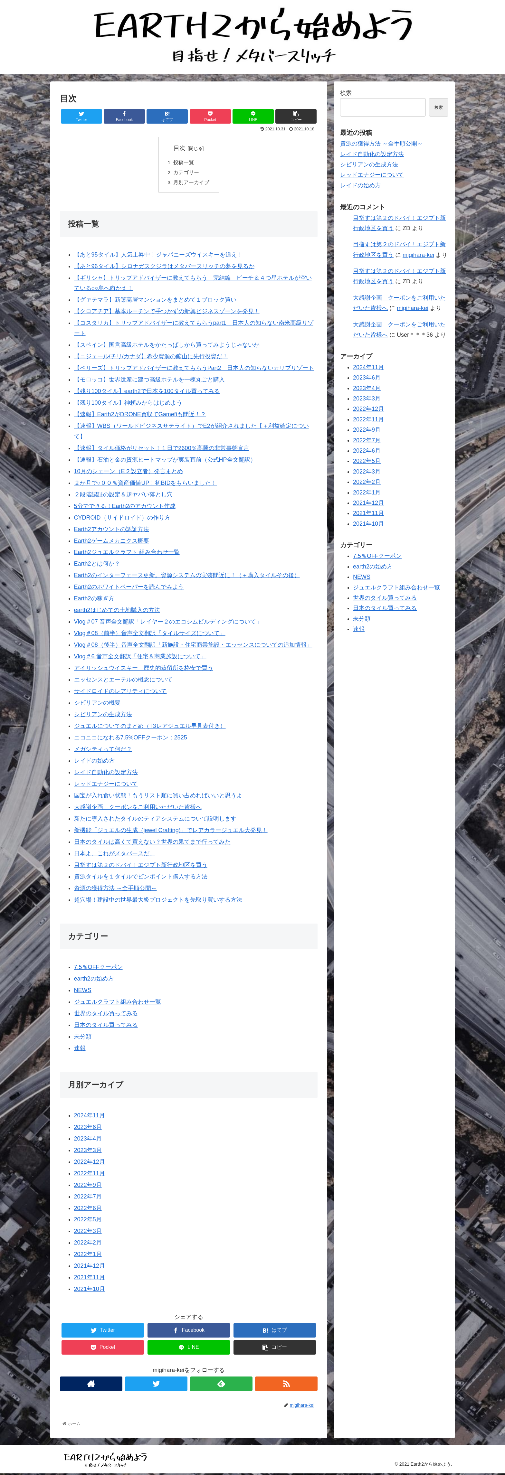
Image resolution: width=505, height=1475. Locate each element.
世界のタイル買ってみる (106, 1014)
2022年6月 (88, 1209)
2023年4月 (88, 1140)
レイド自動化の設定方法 (106, 773)
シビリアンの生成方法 (103, 716)
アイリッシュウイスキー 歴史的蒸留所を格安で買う (143, 669)
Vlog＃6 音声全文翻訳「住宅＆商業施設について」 (140, 658)
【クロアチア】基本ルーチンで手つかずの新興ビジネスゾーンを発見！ (167, 312)
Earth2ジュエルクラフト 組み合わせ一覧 (127, 553)
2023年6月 (88, 1128)
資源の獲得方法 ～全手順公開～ (115, 889)
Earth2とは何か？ (97, 565)
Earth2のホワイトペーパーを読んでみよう (129, 588)
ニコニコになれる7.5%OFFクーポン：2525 (130, 739)
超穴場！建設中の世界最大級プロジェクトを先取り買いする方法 (158, 901)
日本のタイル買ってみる (106, 1026)
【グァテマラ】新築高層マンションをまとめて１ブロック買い (155, 301)
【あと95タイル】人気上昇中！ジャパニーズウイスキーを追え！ (158, 256)
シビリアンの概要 (97, 704)
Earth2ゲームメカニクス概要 (111, 542)
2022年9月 (88, 1186)
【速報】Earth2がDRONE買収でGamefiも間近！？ (140, 416)
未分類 (82, 1038)
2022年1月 (88, 1256)
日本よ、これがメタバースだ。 (114, 854)
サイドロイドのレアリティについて (120, 693)
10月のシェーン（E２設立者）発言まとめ (128, 472)
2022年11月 (89, 1174)
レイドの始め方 (94, 762)
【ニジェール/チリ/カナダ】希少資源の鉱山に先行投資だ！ (151, 358)
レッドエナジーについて (106, 785)
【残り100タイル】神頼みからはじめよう (128, 404)
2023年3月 (88, 1151)
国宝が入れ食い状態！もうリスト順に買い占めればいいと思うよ (158, 797)
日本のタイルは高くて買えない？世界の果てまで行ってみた (152, 843)
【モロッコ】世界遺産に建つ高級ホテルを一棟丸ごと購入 (149, 381)
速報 (80, 1049)
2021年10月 (89, 1290)
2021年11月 (89, 1279)
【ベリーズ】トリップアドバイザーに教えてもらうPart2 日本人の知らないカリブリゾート (194, 369)
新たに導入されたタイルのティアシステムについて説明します (155, 820)
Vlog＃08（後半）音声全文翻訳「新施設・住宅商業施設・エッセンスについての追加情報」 (193, 646)
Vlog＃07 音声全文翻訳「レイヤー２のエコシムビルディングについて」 (168, 623)
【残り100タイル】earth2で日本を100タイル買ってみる (147, 393)
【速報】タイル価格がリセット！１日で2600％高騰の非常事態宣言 (161, 449)
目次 (179, 148)
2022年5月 (88, 1221)
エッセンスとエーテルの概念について (123, 681)
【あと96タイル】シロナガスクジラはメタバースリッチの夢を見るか (164, 267)
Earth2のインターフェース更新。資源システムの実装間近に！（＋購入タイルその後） (187, 577)
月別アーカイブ (191, 183)
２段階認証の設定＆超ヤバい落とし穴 (123, 496)
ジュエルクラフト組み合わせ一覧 (117, 1003)
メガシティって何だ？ (103, 750)
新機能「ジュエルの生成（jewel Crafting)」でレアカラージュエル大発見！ (171, 831)
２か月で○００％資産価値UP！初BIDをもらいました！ (145, 484)
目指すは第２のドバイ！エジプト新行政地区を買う (140, 866)
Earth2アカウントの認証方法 (111, 530)
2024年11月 (89, 1116)
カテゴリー (186, 173)
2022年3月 (88, 1232)
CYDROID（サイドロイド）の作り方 (122, 519)
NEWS (82, 991)
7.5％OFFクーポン (98, 968)
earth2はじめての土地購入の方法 (117, 611)
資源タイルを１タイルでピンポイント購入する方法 (140, 878)
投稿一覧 (183, 162)
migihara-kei (418, 255)
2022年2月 (88, 1244)
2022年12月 (89, 1163)
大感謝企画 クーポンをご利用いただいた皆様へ (138, 808)
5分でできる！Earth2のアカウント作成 (125, 507)
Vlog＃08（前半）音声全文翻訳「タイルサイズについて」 (149, 635)
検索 (346, 93)
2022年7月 (88, 1198)
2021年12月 (89, 1267)
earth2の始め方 (94, 980)
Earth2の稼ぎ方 (94, 600)
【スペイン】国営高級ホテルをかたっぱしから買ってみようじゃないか (167, 346)
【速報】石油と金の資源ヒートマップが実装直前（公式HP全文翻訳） (165, 461)
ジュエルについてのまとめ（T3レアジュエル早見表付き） (150, 727)
